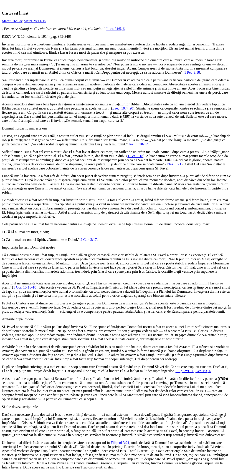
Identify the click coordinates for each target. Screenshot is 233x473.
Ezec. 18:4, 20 (122, 108)
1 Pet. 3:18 (192, 72)
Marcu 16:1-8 (12, 21)
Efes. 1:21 (174, 164)
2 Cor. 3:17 (89, 239)
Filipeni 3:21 (120, 443)
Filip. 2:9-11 (184, 371)
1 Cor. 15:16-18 (24, 287)
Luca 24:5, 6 (115, 29)
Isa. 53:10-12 (138, 144)
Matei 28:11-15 (35, 21)
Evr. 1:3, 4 (203, 371)
